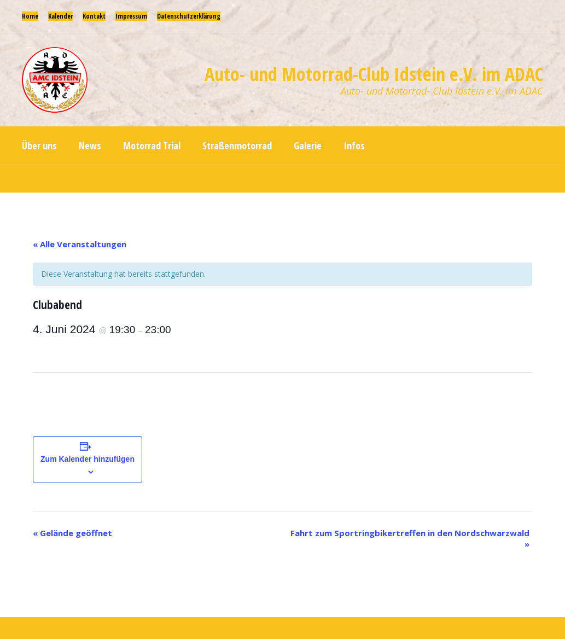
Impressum (131, 16)
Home (30, 16)
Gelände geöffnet (72, 532)
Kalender (60, 16)
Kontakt (94, 16)
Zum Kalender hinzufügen (87, 459)
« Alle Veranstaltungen (79, 244)
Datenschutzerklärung (188, 16)
